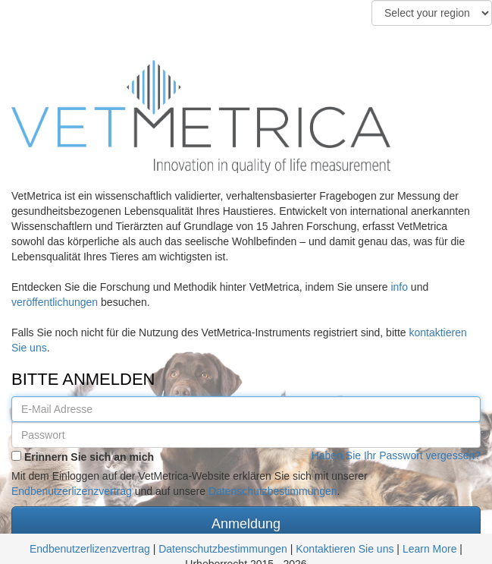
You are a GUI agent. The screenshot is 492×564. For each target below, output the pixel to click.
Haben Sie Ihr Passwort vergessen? (396, 455)
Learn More (431, 549)
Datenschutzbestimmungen (272, 491)
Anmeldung (246, 523)
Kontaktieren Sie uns (344, 549)
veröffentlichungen (54, 302)
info (399, 287)
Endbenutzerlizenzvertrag (71, 491)
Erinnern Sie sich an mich (82, 457)
